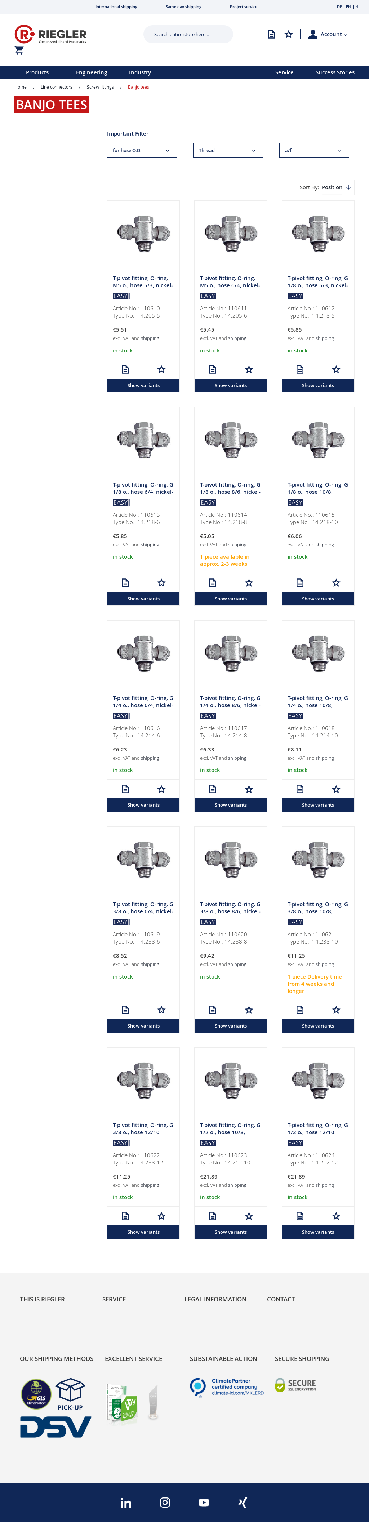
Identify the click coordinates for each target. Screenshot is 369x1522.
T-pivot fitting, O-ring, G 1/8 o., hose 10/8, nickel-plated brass (318, 492)
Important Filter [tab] (127, 133)
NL (357, 6)
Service (284, 72)
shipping (150, 338)
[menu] (128, 72)
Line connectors (56, 87)
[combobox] (183, 34)
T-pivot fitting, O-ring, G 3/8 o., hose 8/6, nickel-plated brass (230, 913)
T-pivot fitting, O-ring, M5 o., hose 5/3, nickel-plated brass (143, 286)
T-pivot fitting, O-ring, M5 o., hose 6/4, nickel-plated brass (230, 286)
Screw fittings (100, 87)
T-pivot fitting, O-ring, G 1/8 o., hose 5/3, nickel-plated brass (318, 286)
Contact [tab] (281, 1299)
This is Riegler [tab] (42, 1299)
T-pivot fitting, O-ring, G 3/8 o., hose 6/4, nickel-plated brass (143, 913)
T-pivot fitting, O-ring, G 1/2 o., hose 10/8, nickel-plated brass (230, 1134)
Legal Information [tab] (215, 1299)
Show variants (144, 385)
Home (20, 87)
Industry (140, 72)
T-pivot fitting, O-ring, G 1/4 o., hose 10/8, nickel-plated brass (318, 706)
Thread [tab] (207, 150)
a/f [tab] (288, 150)
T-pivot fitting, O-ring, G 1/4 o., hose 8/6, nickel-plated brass (230, 706)
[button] (334, 34)
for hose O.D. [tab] (127, 150)
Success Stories (335, 72)
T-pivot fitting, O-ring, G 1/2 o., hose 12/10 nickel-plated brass (318, 1134)
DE (339, 6)
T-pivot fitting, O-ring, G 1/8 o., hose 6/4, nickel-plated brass (143, 492)
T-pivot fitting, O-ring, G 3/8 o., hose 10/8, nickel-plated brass (318, 913)
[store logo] (70, 34)
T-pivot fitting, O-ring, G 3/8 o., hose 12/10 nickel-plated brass (143, 1134)
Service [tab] (114, 1299)
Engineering (91, 72)
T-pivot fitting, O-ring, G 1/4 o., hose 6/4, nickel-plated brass (143, 706)
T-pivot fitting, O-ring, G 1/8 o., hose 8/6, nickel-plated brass (230, 492)
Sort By (309, 187)
